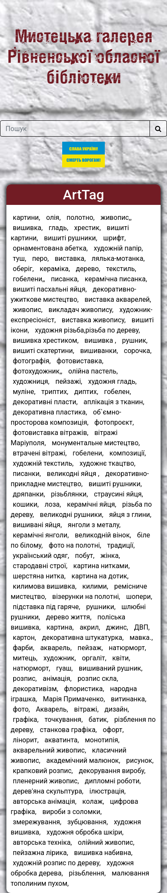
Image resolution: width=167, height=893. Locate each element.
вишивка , (100, 340)
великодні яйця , (73, 474)
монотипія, (102, 740)
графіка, (25, 719)
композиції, (127, 453)
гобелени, (87, 453)
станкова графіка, (68, 730)
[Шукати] (158, 128)
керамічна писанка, (116, 279)
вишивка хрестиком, (45, 340)
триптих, (54, 392)
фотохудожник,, (37, 371)
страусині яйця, (118, 494)
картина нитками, (101, 566)
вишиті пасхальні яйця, (50, 289)
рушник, (135, 340)
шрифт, (114, 238)
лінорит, (26, 740)
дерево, (88, 269)
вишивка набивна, (103, 853)
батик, (98, 719)
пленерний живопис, (46, 781)
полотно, (80, 217)
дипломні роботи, (113, 781)
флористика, (84, 689)
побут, (85, 556)
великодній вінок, (103, 535)
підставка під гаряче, (46, 607)
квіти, (121, 658)
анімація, (57, 678)
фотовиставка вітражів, (50, 433)
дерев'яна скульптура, (48, 791)
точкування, (63, 719)
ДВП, (142, 627)
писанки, (27, 474)
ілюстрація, (107, 791)
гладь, (58, 228)
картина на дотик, (100, 576)
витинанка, (128, 699)
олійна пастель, (93, 371)
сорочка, (138, 351)
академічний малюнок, (83, 760)
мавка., (141, 637)
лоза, (53, 504)
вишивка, (28, 228)
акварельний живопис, (49, 750)
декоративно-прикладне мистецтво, (80, 479)
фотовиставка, (80, 361)
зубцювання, (87, 822)
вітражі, (86, 709)
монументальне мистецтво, (96, 443)
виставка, (70, 258)
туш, (19, 258)
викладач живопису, (81, 310)
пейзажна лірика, (40, 853)
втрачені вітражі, (39, 453)
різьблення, (87, 873)
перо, (40, 258)
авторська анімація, (44, 801)
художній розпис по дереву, (57, 863)
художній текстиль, (43, 463)
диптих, (86, 392)
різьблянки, (69, 494)
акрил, (90, 627)
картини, (26, 217)
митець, (25, 658)
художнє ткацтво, (107, 463)
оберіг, (23, 269)
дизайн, (116, 709)
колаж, (93, 801)
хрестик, (87, 228)
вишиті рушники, (70, 238)
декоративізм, (35, 689)
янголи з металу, (94, 525)
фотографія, (32, 361)
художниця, (31, 381)
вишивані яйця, (37, 525)
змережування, (37, 822)
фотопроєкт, (114, 422)
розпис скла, (98, 678)
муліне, (24, 392)
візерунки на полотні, (86, 596)
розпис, (25, 678)
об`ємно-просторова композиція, (66, 417)
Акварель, (52, 709)
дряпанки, (29, 494)
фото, (21, 709)
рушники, (100, 607)
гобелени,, (29, 279)
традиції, (121, 545)
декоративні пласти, (45, 402)
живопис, (28, 310)
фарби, (23, 648)
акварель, (56, 648)
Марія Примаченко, (74, 699)
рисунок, (139, 760)
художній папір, (118, 248)
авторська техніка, (42, 842)
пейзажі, (68, 381)
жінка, (110, 556)
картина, (60, 627)
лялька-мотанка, (118, 258)
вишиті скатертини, (43, 351)
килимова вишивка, (44, 586)
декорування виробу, (112, 771)
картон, (24, 637)
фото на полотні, (75, 545)
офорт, (113, 730)
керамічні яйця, (91, 504)
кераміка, (55, 269)
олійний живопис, (106, 842)
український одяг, (41, 556)
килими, (95, 586)
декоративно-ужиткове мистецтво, (73, 294)
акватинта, (62, 740)
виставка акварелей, (117, 299)
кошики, (26, 504)
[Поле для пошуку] (75, 128)
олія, (53, 217)
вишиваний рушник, (111, 668)
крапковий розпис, (43, 771)
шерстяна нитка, (39, 576)
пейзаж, (90, 648)
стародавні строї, (40, 566)
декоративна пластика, (50, 412)
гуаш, (64, 668)
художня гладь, (112, 381)
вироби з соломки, (71, 812)
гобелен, (117, 392)
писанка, (64, 279)
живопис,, (116, 217)
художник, (59, 658)
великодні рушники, (72, 515)
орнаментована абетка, (50, 248)
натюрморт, (127, 648)
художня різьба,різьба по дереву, (87, 330)
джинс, (117, 627)
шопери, (139, 596)
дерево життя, (69, 617)
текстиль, (121, 269)
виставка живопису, (94, 320)
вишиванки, (99, 351)
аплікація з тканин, (114, 402)
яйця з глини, (130, 515)
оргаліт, (94, 658)
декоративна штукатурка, (83, 637)
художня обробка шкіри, (85, 832)
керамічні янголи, (41, 535)
